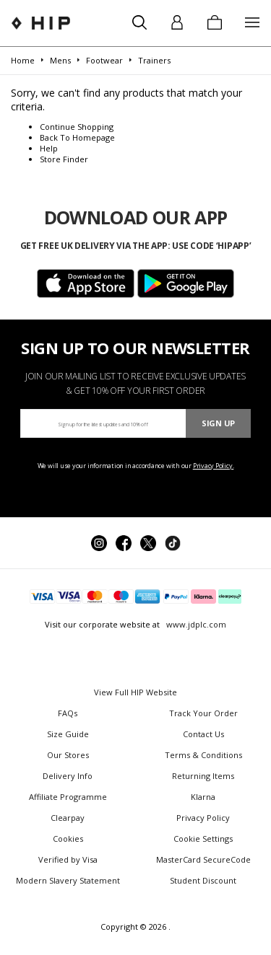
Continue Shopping (76, 126)
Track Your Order (203, 713)
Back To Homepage (77, 137)
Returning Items (203, 775)
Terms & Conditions (203, 754)
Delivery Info (68, 775)
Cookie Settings (203, 838)
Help (49, 148)
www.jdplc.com (195, 624)
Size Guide (68, 734)
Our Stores (68, 754)
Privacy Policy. (213, 465)
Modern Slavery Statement (68, 880)
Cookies (68, 838)
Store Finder (64, 159)
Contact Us (203, 734)
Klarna (203, 796)
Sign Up (218, 423)
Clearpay (68, 817)
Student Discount (203, 880)
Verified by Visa (68, 859)
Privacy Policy (203, 817)
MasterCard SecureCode (203, 859)
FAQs (67, 713)
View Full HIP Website (135, 692)
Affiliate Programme (68, 796)
